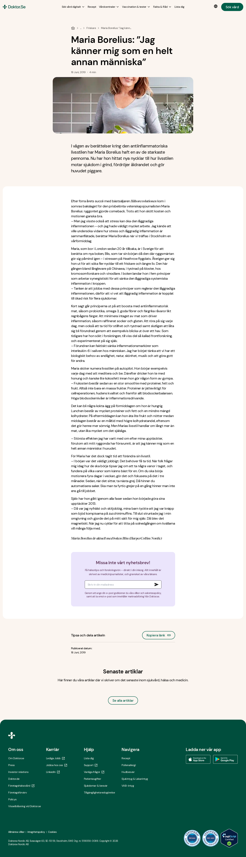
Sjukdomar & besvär (96, 785)
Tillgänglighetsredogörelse (99, 792)
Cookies (52, 832)
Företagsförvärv (17, 792)
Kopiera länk (159, 634)
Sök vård (232, 7)
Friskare (91, 28)
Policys (12, 799)
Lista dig (89, 758)
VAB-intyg (128, 785)
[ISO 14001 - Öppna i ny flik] (210, 838)
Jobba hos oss (56, 765)
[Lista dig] (179, 7)
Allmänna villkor (16, 832)
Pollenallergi (129, 765)
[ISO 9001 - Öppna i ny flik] (192, 838)
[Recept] (92, 7)
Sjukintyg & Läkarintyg (135, 779)
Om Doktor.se (16, 758)
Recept (126, 758)
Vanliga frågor (94, 772)
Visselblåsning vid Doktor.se (24, 806)
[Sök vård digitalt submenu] (73, 7)
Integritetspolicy (36, 832)
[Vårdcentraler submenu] (109, 7)
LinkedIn (53, 772)
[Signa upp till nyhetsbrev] (157, 584)
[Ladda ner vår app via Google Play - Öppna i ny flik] (225, 759)
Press (11, 765)
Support (91, 765)
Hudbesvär (128, 772)
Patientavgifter (92, 779)
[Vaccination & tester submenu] (136, 7)
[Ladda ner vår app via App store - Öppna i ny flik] (198, 759)
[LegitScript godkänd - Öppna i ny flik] (229, 838)
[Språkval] (216, 6)
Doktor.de (14, 779)
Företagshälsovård (21, 785)
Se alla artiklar (123, 700)
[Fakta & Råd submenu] (162, 7)
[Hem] (73, 28)
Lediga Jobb (55, 758)
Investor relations (18, 772)
